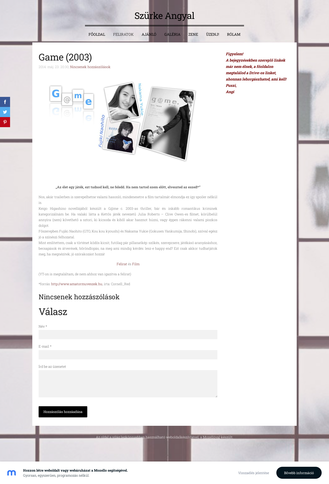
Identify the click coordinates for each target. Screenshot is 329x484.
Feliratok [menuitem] (123, 34)
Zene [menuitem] (193, 34)
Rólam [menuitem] (233, 34)
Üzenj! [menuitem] (212, 34)
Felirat (122, 264)
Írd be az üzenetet (52, 366)
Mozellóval (211, 437)
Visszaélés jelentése (253, 473)
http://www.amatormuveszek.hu (76, 284)
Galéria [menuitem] (172, 34)
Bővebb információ (299, 473)
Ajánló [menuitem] (149, 34)
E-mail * (45, 346)
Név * (43, 326)
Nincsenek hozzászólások (90, 67)
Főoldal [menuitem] (97, 34)
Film (136, 264)
